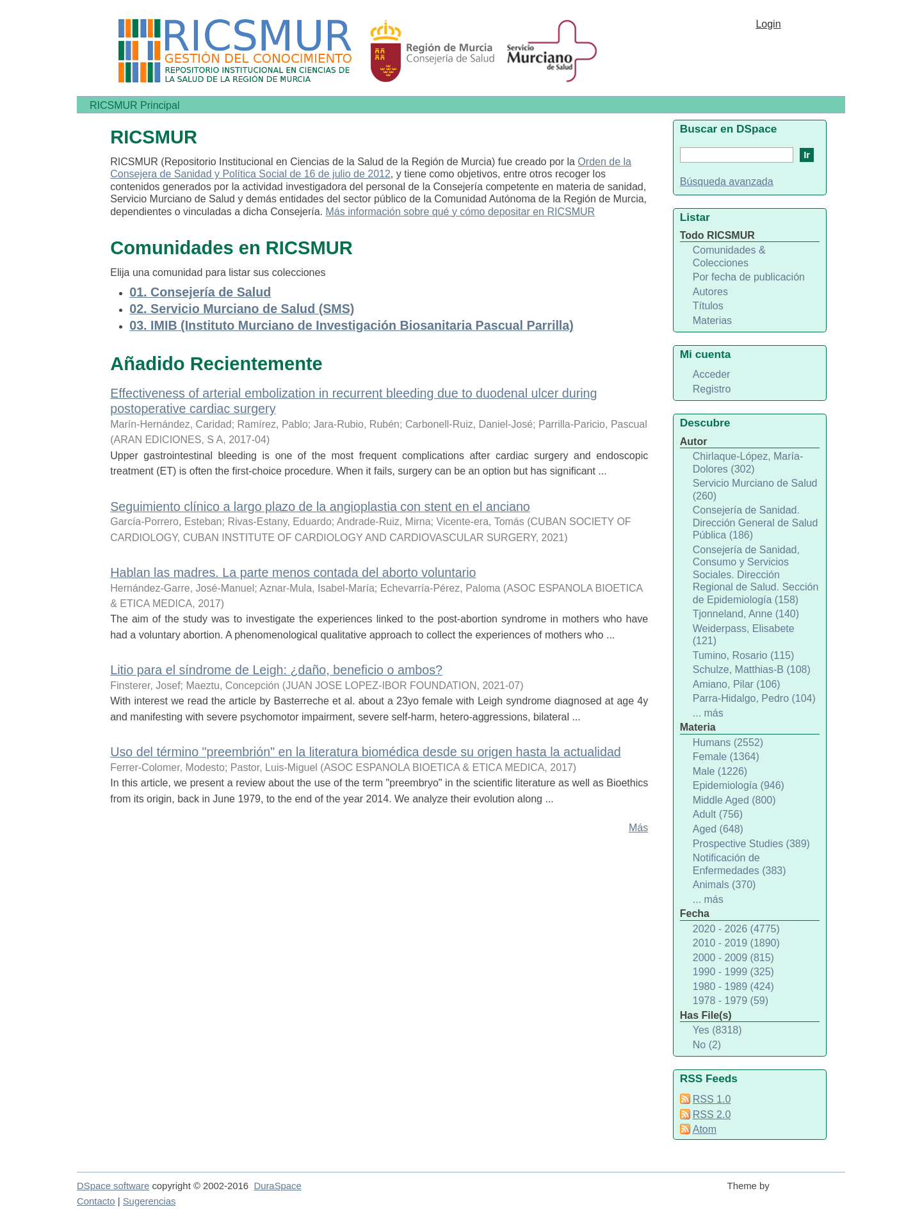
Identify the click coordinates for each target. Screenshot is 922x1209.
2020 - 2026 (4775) (736, 928)
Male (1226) (720, 771)
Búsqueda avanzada (726, 181)
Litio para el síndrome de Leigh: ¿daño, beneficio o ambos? (276, 670)
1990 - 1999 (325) (733, 971)
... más (708, 713)
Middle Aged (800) (734, 800)
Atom (704, 1129)
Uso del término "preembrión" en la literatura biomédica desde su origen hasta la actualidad (365, 752)
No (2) (707, 1044)
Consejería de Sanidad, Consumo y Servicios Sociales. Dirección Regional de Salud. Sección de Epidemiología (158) (756, 574)
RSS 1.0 (712, 1099)
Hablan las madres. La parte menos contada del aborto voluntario (293, 572)
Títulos (708, 305)
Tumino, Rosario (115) (744, 655)
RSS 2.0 (712, 1114)
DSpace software (113, 1186)
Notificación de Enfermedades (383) (739, 864)
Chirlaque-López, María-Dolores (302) (748, 463)
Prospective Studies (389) (751, 843)
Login (768, 24)
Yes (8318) (717, 1030)
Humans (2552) (728, 742)
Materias (712, 320)
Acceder (712, 374)
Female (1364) (726, 756)
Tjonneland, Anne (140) (746, 613)
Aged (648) (718, 829)
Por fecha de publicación (749, 277)
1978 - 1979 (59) (730, 1000)
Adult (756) (718, 814)
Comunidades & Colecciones (729, 256)
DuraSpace (277, 1186)
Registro (712, 389)
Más (638, 827)
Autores (710, 291)
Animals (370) (724, 884)
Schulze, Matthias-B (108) (752, 669)
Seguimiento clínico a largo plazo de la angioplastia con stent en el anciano (320, 506)
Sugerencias (149, 1201)
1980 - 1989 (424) (733, 986)
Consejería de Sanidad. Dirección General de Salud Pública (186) (755, 522)
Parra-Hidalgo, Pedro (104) (754, 698)
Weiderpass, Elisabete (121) (744, 635)
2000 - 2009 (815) (733, 957)
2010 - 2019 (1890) (736, 942)
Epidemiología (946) (738, 785)
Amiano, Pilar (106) (736, 684)
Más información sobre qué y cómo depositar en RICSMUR (460, 211)
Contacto (96, 1201)
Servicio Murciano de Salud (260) (755, 489)
